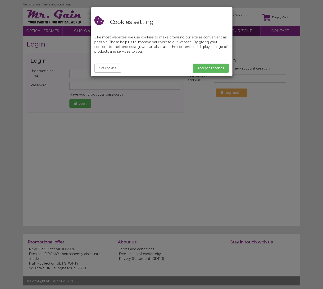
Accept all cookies (210, 68)
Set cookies (107, 68)
